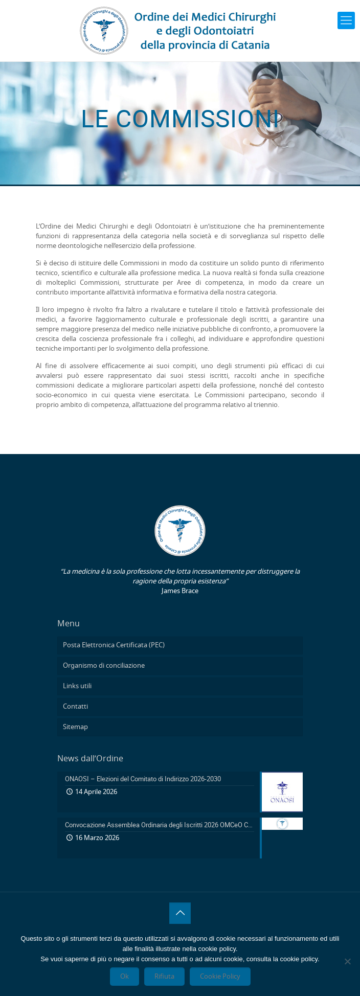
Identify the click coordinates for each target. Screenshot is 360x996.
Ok (124, 976)
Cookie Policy (220, 976)
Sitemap (75, 727)
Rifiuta (164, 976)
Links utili (77, 686)
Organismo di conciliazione (104, 666)
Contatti (75, 707)
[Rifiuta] (347, 961)
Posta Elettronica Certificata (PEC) (114, 645)
